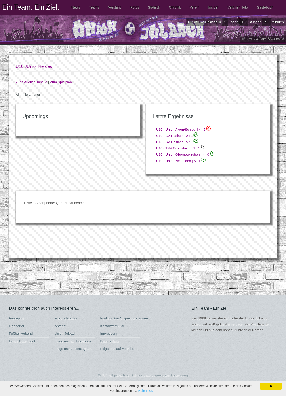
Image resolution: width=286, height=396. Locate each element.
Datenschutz (109, 341)
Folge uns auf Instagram (73, 349)
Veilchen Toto (237, 7)
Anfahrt (60, 326)
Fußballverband (21, 333)
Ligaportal (16, 326)
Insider (213, 7)
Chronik (175, 7)
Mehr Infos (145, 390)
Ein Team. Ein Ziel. (30, 7)
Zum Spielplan (61, 82)
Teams (94, 7)
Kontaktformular (112, 326)
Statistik (154, 7)
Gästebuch (265, 7)
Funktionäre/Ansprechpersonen (124, 318)
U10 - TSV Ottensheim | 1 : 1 (178, 148)
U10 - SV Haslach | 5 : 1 (174, 142)
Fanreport (16, 318)
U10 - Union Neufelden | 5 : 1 (178, 161)
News (76, 7)
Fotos (134, 7)
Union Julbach (65, 333)
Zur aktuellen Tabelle (31, 82)
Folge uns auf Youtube (117, 349)
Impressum (108, 333)
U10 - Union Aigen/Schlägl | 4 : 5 (181, 129)
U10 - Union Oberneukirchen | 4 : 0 (182, 154)
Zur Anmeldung (176, 375)
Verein (194, 7)
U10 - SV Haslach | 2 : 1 (174, 136)
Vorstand (115, 7)
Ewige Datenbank (22, 341)
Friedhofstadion (66, 318)
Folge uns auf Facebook (73, 341)
